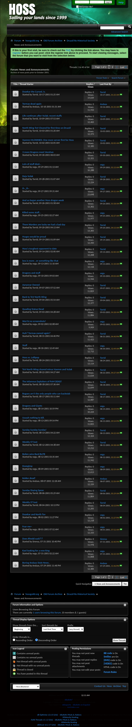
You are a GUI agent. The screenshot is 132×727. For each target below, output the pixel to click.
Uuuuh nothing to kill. (33, 417)
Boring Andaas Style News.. (36, 562)
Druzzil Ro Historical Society (81, 40)
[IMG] (107, 660)
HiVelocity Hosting (70, 717)
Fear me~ (27, 526)
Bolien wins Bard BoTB (33, 454)
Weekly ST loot (29, 441)
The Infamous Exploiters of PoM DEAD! (42, 381)
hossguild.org (32, 40)
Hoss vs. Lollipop (30, 357)
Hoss (109, 686)
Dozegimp (27, 466)
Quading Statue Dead (33, 309)
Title (15, 84)
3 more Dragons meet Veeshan (38, 152)
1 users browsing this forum (47, 612)
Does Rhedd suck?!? (32, 538)
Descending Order (46, 640)
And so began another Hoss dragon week (43, 200)
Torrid (35, 94)
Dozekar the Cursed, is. (33, 91)
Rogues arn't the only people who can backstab (46, 393)
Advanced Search (119, 32)
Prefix (70, 625)
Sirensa (36, 541)
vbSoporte (66, 705)
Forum (17, 40)
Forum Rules (110, 672)
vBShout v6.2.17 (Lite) (46, 725)
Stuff (24, 345)
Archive (117, 686)
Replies (89, 84)
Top (125, 584)
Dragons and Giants (32, 405)
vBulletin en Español (81, 705)
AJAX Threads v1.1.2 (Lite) (42, 720)
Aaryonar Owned (31, 284)
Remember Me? (84, 7)
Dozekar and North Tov (33, 514)
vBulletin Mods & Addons (70, 715)
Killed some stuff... (31, 212)
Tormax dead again (31, 103)
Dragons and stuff (31, 272)
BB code (108, 653)
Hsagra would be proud (34, 236)
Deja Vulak (27, 176)
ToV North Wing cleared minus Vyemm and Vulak (47, 369)
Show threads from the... (25, 625)
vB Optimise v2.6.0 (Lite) (47, 715)
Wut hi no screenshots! (34, 321)
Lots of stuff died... (31, 164)
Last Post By (107, 84)
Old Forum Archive (53, 40)
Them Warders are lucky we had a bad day (43, 224)
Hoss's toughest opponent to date (39, 248)
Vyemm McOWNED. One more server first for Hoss (48, 139)
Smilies (107, 656)
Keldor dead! (28, 478)
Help (121, 2)
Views (90, 87)
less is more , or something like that (40, 260)
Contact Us (99, 686)
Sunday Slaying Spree (33, 490)
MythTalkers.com (73, 707)
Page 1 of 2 (100, 66)
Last (123, 67)
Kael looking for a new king (36, 550)
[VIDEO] (108, 663)
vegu (35, 167)
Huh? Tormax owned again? (36, 333)
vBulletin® (69, 699)
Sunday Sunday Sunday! (34, 429)
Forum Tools (102, 78)
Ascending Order (23, 640)
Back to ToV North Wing (34, 296)
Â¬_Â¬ (25, 188)
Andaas (36, 106)
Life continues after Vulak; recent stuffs (42, 115)
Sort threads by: (50, 625)
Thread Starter (27, 84)
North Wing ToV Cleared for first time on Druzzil (46, 127)
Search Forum (118, 78)
